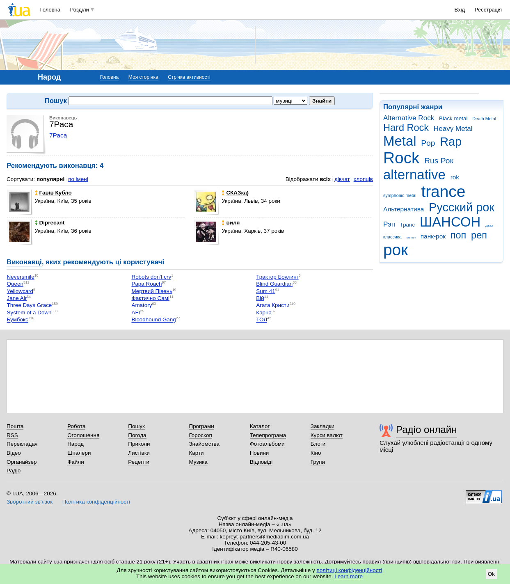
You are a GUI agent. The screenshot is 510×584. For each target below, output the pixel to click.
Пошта (15, 426)
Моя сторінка (143, 77)
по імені (78, 179)
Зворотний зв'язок (30, 502)
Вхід (460, 10)
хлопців (363, 179)
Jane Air (17, 298)
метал (411, 237)
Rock (401, 158)
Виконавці (24, 262)
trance (443, 191)
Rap (451, 141)
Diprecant (50, 223)
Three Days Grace (29, 305)
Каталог (260, 426)
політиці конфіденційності (349, 570)
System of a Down (29, 312)
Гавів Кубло (53, 193)
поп (459, 235)
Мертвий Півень (151, 291)
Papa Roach (146, 284)
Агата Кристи (272, 305)
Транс (407, 225)
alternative (414, 174)
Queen (15, 284)
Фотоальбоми (267, 444)
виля (231, 223)
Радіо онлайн (426, 429)
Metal (399, 141)
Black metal (453, 118)
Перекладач (22, 444)
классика (392, 236)
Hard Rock (406, 127)
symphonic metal (399, 195)
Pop (428, 143)
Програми (201, 426)
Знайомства (204, 444)
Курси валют (327, 435)
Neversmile (20, 277)
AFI (135, 312)
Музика (198, 462)
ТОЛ (261, 320)
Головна (50, 10)
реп (479, 235)
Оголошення (83, 435)
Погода (137, 435)
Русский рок (461, 207)
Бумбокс (17, 320)
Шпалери (79, 453)
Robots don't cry (151, 277)
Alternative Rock (408, 118)
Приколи (139, 444)
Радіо (14, 470)
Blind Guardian (274, 284)
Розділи (79, 10)
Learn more (348, 576)
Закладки (322, 426)
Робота (76, 426)
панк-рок (433, 236)
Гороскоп (200, 435)
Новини (259, 453)
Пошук (136, 426)
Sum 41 (265, 291)
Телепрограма (268, 435)
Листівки (139, 453)
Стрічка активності (189, 77)
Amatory (141, 305)
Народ (75, 444)
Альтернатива (403, 209)
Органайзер (22, 462)
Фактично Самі (150, 298)
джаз (489, 225)
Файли (75, 462)
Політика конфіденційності (96, 502)
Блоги (318, 444)
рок (395, 250)
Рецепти (138, 462)
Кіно (316, 453)
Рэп (389, 224)
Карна (264, 312)
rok (455, 177)
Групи (318, 462)
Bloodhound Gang (153, 320)
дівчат (342, 179)
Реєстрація (488, 10)
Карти (196, 453)
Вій (260, 298)
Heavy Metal (453, 129)
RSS (12, 435)
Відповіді (261, 462)
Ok (491, 574)
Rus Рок (438, 160)
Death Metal (484, 118)
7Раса (58, 135)
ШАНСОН (450, 221)
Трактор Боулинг (277, 277)
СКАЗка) (235, 193)
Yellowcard (20, 291)
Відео (14, 453)
